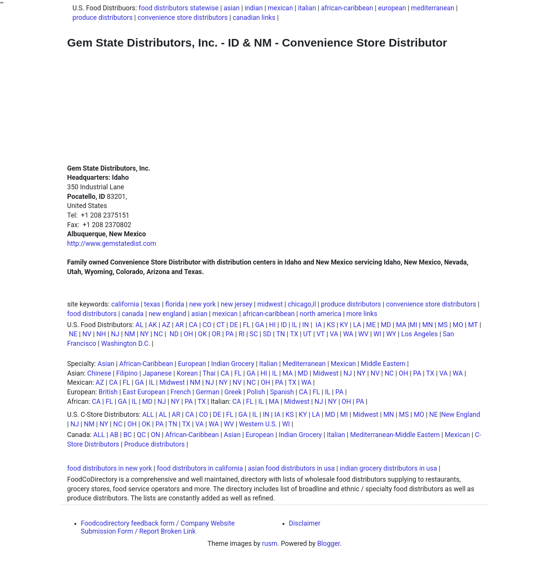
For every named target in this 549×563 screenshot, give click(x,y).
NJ (115, 334)
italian (307, 8)
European (192, 364)
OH (188, 334)
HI (272, 325)
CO (207, 325)
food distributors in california (200, 468)
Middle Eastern (383, 364)
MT (473, 325)
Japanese (157, 373)
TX (294, 334)
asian (231, 8)
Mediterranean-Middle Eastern (395, 435)
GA (259, 325)
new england (167, 314)
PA (229, 334)
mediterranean (432, 8)
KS (331, 325)
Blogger (328, 543)
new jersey (236, 304)
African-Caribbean (146, 364)
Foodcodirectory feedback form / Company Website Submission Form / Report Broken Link (157, 527)
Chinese (99, 373)
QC (141, 435)
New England (460, 414)
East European (144, 392)
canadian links (254, 17)
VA (334, 334)
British (108, 392)
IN (305, 325)
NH (101, 334)
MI (413, 325)
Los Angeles (419, 334)
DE (234, 325)
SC (254, 334)
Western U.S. (258, 424)
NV (87, 334)
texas (152, 304)
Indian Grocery (232, 364)
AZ (166, 325)
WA (348, 334)
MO (458, 325)
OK (202, 334)
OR (216, 334)
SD (267, 334)
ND (173, 334)
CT (221, 325)
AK (152, 325)
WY (391, 334)
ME (371, 325)
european (392, 8)
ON (155, 435)
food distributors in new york (109, 468)
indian (254, 8)
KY (344, 325)
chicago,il (302, 304)
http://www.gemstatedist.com (111, 243)
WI (377, 334)
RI (242, 334)
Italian (268, 364)
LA (357, 325)
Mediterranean (304, 364)
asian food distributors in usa (291, 468)
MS (443, 325)
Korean (187, 373)
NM (129, 334)
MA (401, 325)
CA (193, 325)
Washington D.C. (125, 343)
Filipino (127, 373)
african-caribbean (347, 8)
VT (320, 334)
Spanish (282, 392)
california (125, 304)
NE (73, 334)
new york (202, 304)
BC (127, 435)
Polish (256, 392)
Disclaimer (305, 523)
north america (320, 314)
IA (319, 325)
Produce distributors (154, 444)
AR (179, 325)
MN (427, 325)
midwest (270, 304)
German (208, 392)
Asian (106, 364)
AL (139, 325)
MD (386, 325)
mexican (280, 8)
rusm (269, 543)
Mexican (343, 364)
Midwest (326, 373)
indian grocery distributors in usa (388, 468)
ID (284, 325)
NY (144, 334)
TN (280, 334)
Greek (233, 392)
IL (294, 325)
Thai (208, 373)
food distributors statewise (179, 8)
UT (307, 334)
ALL (148, 414)
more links (361, 314)
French (180, 392)
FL (246, 325)
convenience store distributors (183, 17)
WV (363, 334)
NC (158, 334)
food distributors (92, 314)
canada (133, 314)
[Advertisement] (274, 106)
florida (174, 304)
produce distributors (102, 17)
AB (114, 435)
